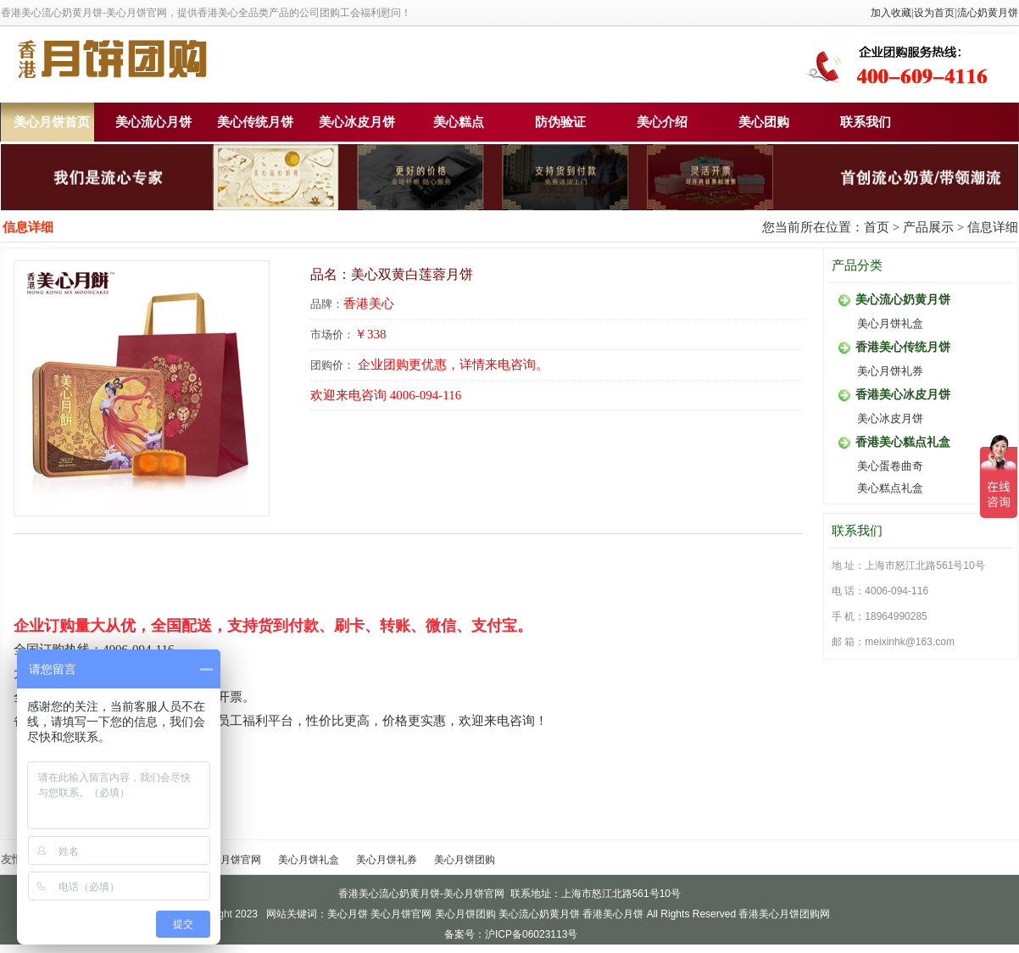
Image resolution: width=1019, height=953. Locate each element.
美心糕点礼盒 (890, 488)
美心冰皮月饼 (357, 122)
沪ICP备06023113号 (531, 934)
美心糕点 (458, 122)
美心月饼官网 (230, 860)
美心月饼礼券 (890, 371)
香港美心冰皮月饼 (902, 394)
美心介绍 (662, 122)
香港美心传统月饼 (902, 347)
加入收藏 (891, 13)
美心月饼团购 (464, 860)
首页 (876, 227)
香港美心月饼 (612, 914)
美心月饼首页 (52, 122)
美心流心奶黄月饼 (902, 299)
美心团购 (763, 122)
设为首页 (934, 13)
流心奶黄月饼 (987, 13)
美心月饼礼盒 (890, 323)
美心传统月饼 (255, 122)
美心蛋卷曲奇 (890, 466)
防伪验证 (560, 122)
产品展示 (928, 227)
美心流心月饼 (153, 122)
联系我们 (865, 122)
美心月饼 (347, 914)
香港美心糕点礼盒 (902, 442)
